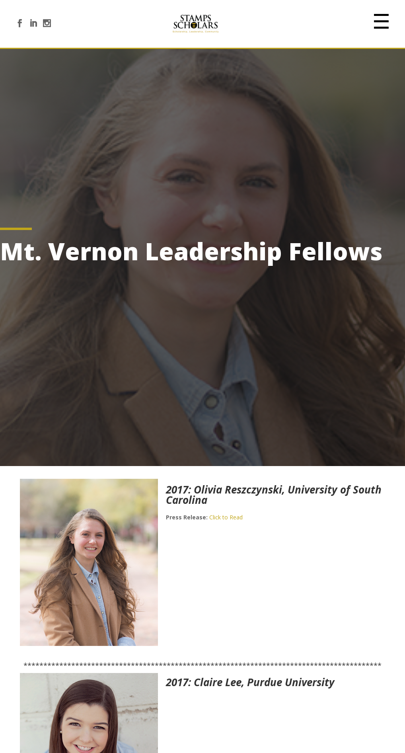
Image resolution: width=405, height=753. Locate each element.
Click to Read (226, 517)
